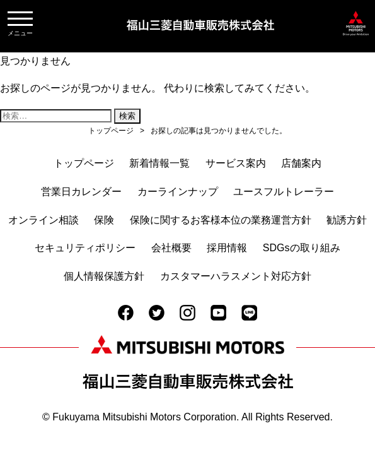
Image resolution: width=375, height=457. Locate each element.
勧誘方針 (346, 220)
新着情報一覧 (159, 163)
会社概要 (171, 247)
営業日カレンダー (81, 191)
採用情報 (227, 247)
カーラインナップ (177, 191)
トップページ (84, 163)
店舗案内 (301, 163)
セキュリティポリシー (85, 247)
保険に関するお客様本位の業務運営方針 (220, 220)
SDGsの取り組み (301, 247)
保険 (104, 220)
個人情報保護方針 (104, 276)
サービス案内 (235, 163)
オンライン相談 (43, 220)
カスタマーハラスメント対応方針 (235, 276)
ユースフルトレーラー (283, 191)
